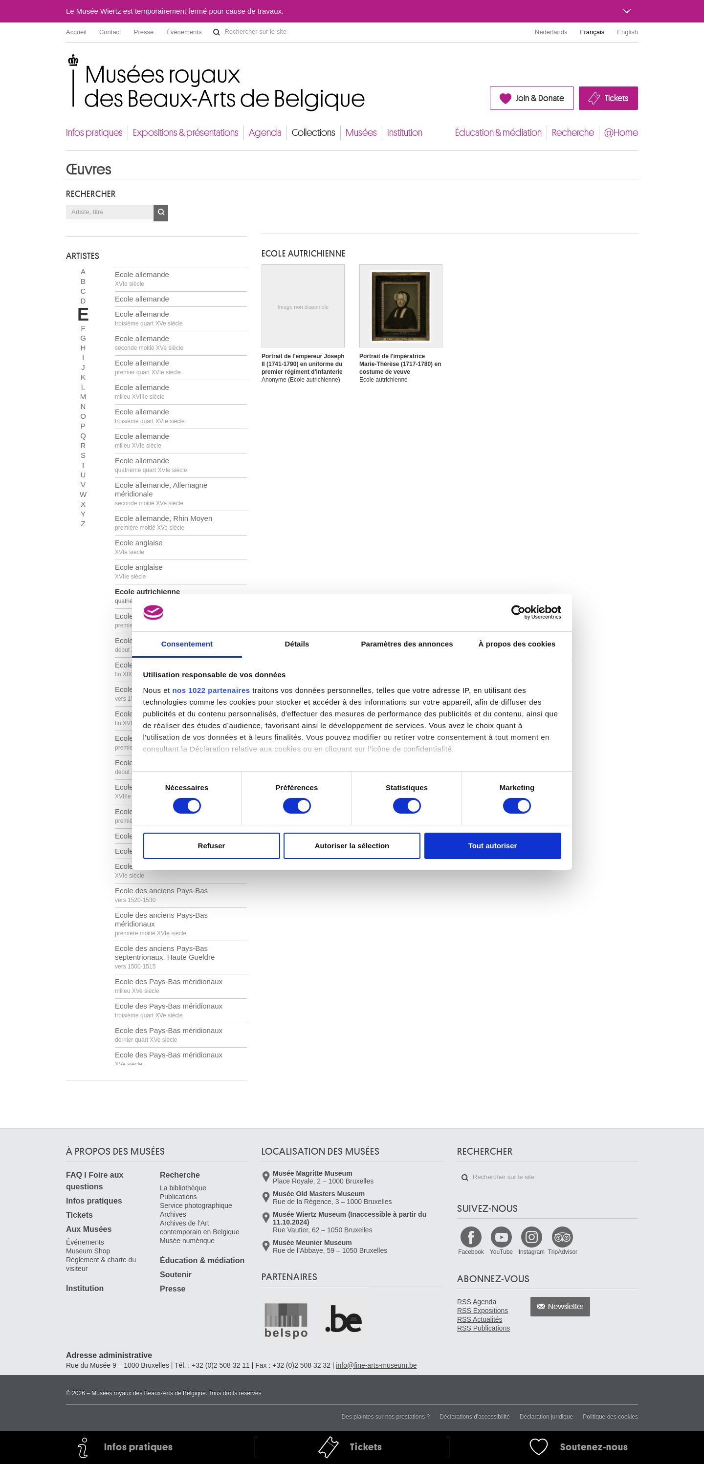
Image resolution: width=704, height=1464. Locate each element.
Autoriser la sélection (352, 845)
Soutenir (176, 1274)
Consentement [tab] (187, 644)
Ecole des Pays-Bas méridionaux (168, 985)
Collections (313, 133)
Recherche (573, 133)
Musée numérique (187, 1241)
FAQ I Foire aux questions (94, 1181)
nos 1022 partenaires (211, 690)
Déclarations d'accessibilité (475, 1416)
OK (161, 213)
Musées (361, 133)
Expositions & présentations (186, 133)
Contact (110, 32)
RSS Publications (483, 1328)
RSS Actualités (480, 1319)
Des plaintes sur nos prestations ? (385, 1416)
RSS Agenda (476, 1302)
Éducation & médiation (498, 133)
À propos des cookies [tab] (517, 644)
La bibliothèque (183, 1188)
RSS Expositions (482, 1310)
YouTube (501, 1252)
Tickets (616, 98)
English (627, 32)
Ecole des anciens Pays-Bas (161, 870)
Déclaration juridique (546, 1416)
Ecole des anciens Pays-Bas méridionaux (161, 924)
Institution (404, 133)
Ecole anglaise (139, 547)
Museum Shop (88, 1251)
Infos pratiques (94, 133)
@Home (621, 133)
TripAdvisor (562, 1252)
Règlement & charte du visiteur (101, 1264)
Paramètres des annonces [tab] (407, 644)
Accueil (76, 32)
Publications (178, 1197)
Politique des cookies (610, 1416)
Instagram (532, 1252)
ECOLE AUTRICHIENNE (304, 253)
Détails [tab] (297, 644)
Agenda (265, 133)
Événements (183, 32)
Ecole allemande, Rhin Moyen (163, 522)
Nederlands (551, 32)
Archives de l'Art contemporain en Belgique (200, 1227)
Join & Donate (540, 98)
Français (592, 32)
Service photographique (196, 1205)
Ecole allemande (142, 278)
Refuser (211, 845)
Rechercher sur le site (216, 32)
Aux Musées (88, 1229)
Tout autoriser (492, 845)
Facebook (471, 1252)
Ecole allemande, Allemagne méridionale (161, 494)
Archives (173, 1214)
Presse (144, 32)
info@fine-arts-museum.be (376, 1365)
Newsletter (566, 1307)
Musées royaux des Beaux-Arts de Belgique (66, 63)
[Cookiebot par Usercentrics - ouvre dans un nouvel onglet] (518, 612)
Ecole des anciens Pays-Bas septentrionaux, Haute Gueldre (165, 957)
